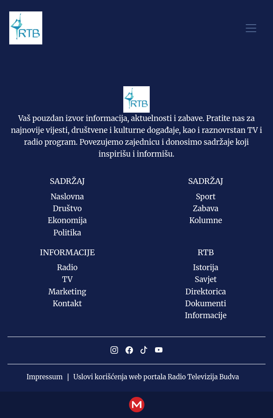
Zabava (205, 208)
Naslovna (67, 197)
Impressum (44, 377)
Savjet (206, 279)
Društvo (67, 208)
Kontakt (67, 303)
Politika (67, 233)
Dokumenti (205, 303)
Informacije (206, 315)
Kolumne (205, 220)
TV (67, 279)
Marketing (67, 292)
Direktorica (205, 292)
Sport (206, 197)
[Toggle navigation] (251, 28)
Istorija (205, 267)
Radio (67, 267)
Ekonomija (67, 220)
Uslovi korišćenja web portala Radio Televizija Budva (156, 377)
